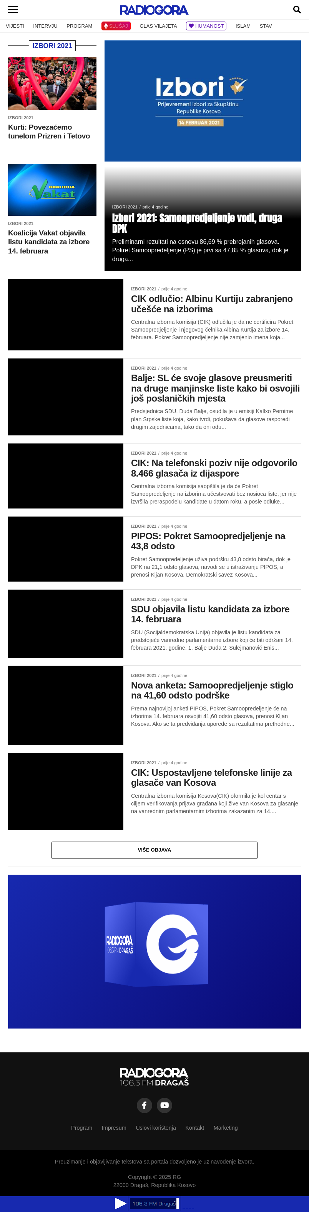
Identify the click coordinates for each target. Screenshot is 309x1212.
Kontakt (194, 1128)
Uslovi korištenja (156, 1128)
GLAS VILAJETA (158, 26)
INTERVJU (45, 26)
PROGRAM (79, 26)
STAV (266, 26)
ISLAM (243, 26)
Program (81, 1128)
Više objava (154, 850)
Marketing (226, 1128)
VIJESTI (15, 26)
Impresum (114, 1128)
